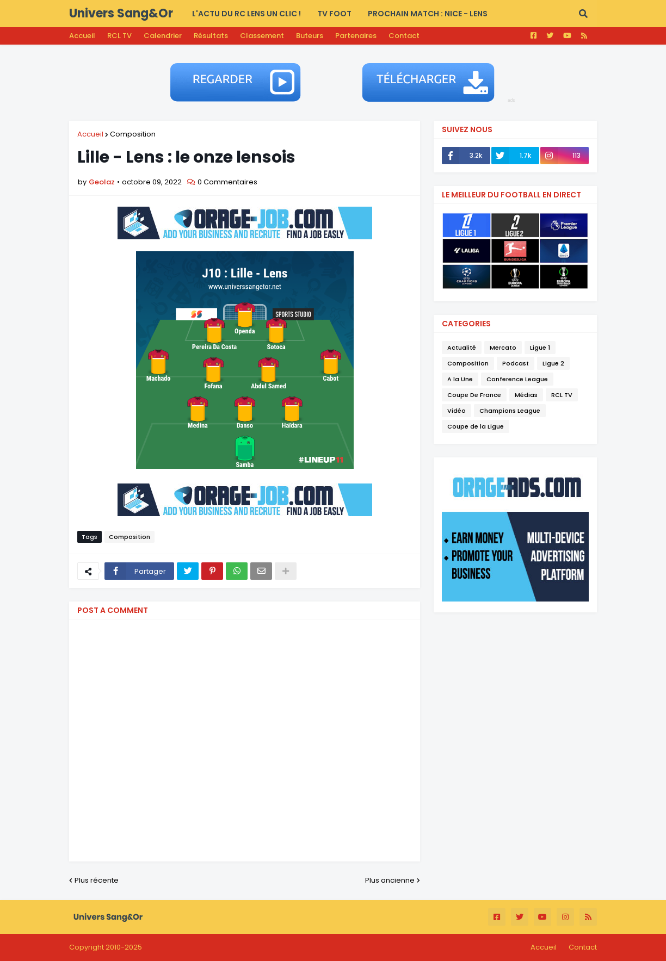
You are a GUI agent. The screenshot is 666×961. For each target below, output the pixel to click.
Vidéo (456, 410)
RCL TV (119, 35)
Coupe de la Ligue (475, 426)
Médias (526, 394)
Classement (262, 35)
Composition (133, 134)
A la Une (460, 379)
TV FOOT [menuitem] (334, 13)
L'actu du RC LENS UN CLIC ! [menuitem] (246, 13)
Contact (404, 35)
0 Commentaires (227, 182)
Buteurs (309, 35)
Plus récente (97, 880)
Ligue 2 (553, 363)
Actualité (461, 347)
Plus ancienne (390, 880)
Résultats (211, 35)
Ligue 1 (540, 347)
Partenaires (356, 35)
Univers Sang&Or (121, 13)
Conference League (517, 379)
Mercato (503, 347)
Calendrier (163, 35)
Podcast (515, 363)
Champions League (509, 410)
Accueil (82, 35)
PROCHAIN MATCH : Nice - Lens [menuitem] (428, 13)
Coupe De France (474, 394)
